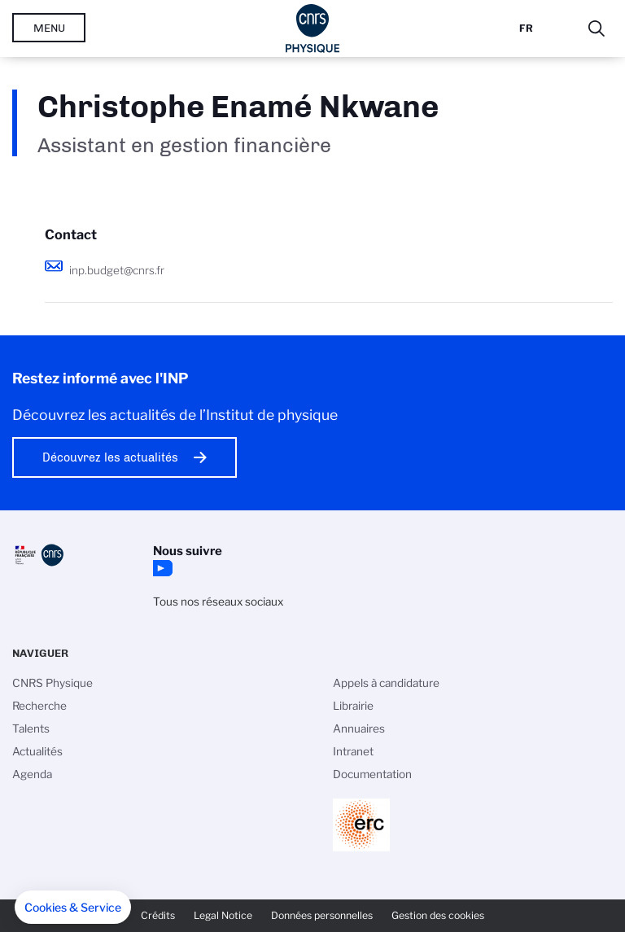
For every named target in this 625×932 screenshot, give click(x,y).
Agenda (32, 774)
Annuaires (359, 728)
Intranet (353, 751)
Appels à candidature (386, 682)
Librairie (353, 705)
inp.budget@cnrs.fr (116, 270)
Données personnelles (322, 915)
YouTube (161, 568)
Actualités (37, 751)
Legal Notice (223, 915)
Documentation (372, 774)
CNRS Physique (52, 682)
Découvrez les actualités (110, 457)
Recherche (39, 705)
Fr (526, 28)
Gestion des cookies (437, 915)
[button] (73, 907)
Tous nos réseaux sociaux (218, 601)
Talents (31, 728)
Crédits (158, 915)
